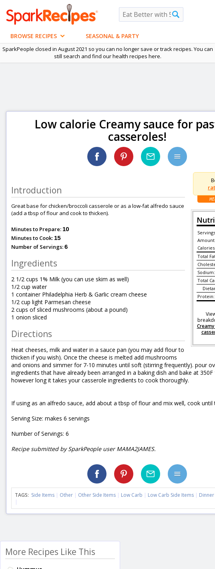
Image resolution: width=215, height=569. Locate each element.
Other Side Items (97, 495)
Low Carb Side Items (171, 495)
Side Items (42, 495)
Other (66, 495)
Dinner (206, 495)
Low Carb (132, 495)
